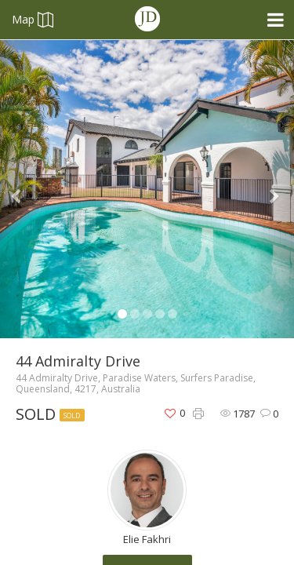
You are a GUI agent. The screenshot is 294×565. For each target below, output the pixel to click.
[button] (22, 189)
